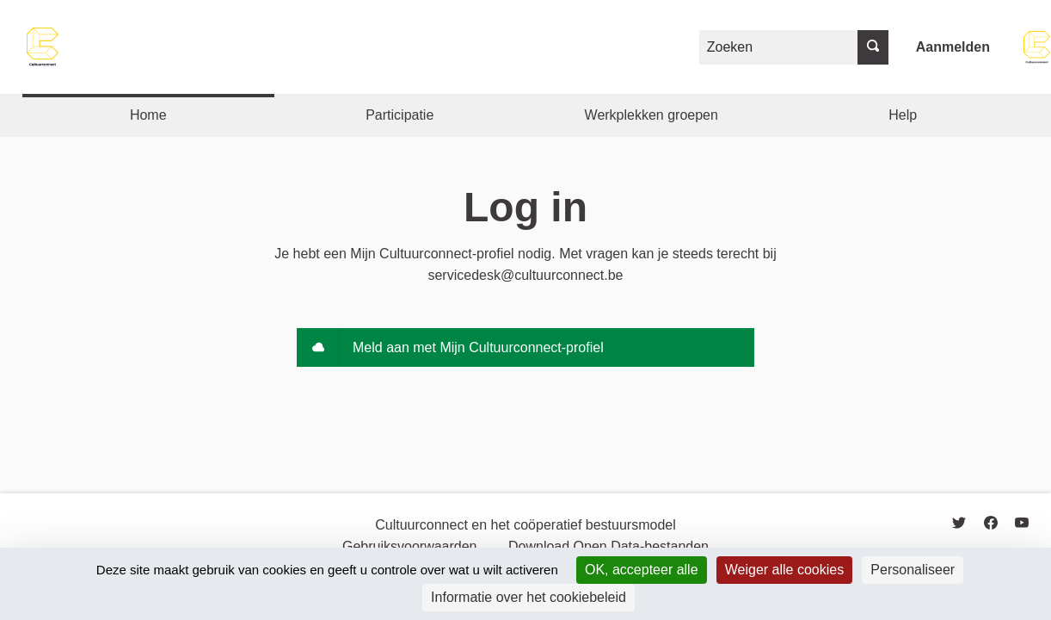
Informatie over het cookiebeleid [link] (528, 597)
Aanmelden (953, 47)
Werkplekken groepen (651, 115)
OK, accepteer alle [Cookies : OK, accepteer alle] (641, 569)
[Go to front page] (43, 47)
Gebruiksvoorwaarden (409, 546)
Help (902, 115)
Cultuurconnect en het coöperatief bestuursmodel (525, 525)
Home (148, 115)
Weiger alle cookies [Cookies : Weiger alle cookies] (784, 569)
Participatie (399, 115)
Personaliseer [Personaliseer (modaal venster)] (912, 569)
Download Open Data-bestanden (608, 546)
